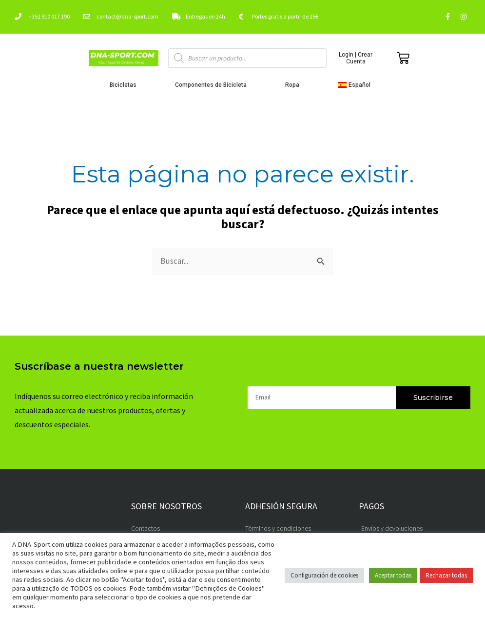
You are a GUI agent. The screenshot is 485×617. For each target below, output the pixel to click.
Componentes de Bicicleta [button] (213, 85)
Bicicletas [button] (125, 85)
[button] (356, 85)
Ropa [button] (294, 85)
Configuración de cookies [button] (324, 575)
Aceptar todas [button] (393, 575)
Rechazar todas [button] (446, 575)
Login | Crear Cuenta (355, 58)
